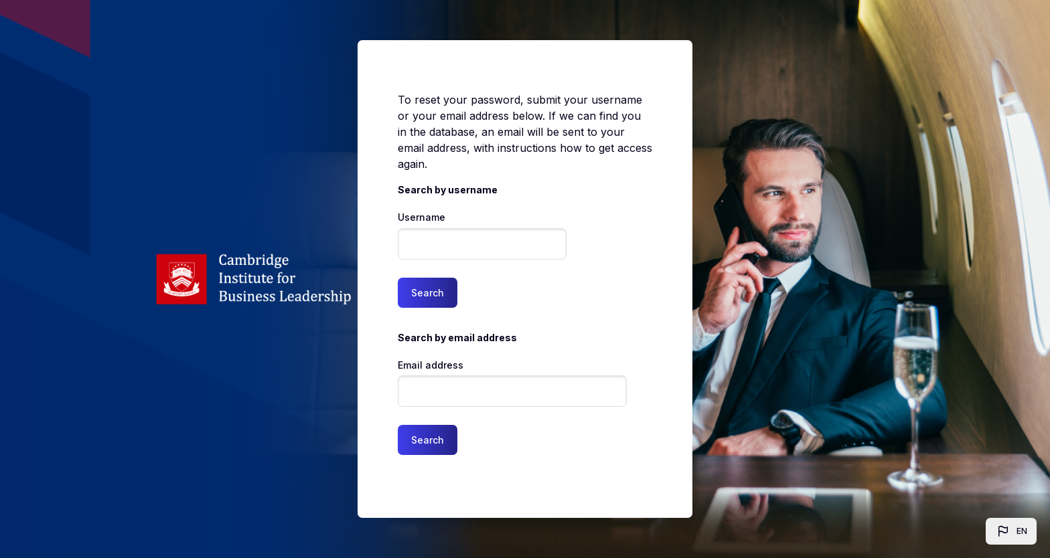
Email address (430, 365)
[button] (1011, 531)
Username (421, 217)
